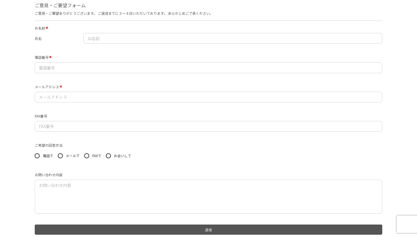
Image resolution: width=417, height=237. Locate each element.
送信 (208, 229)
